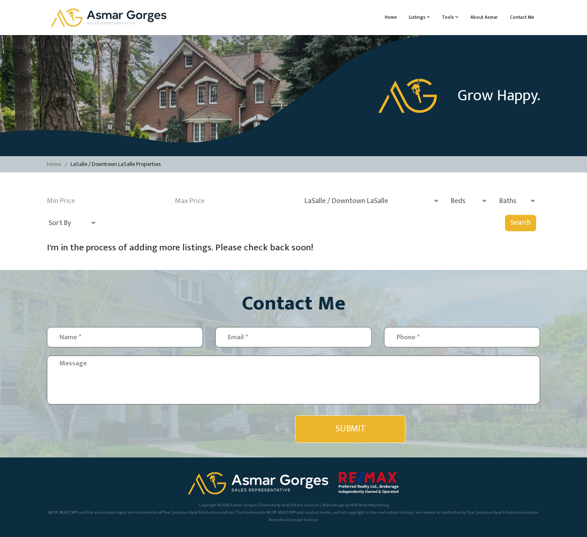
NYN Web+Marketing (369, 505)
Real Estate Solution (301, 505)
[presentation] (237, 428)
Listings (419, 17)
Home (391, 17)
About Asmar (484, 17)
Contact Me (522, 17)
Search (520, 223)
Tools (450, 17)
